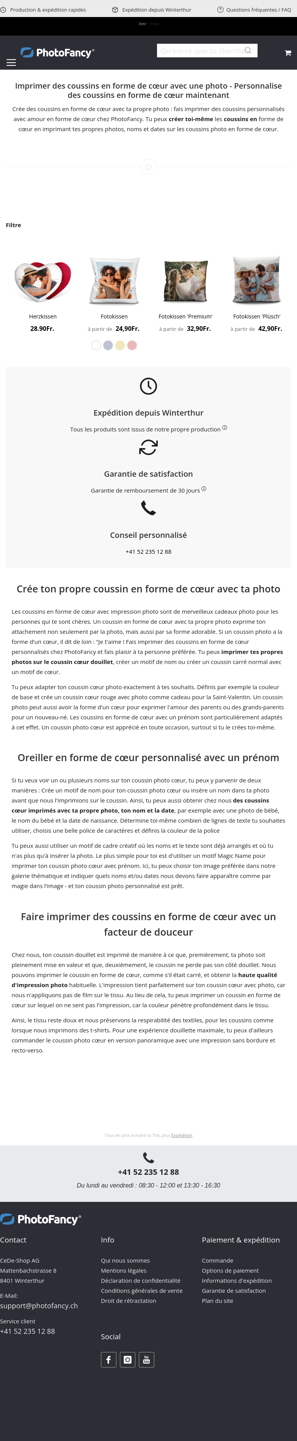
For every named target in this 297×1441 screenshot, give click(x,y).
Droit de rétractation (128, 1300)
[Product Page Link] (43, 280)
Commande (217, 1260)
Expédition (181, 1135)
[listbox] (114, 345)
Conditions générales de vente (142, 1290)
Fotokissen (114, 316)
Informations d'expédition (237, 1280)
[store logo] (57, 52)
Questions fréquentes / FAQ (254, 9)
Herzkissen (42, 316)
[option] (96, 345)
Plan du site (217, 1300)
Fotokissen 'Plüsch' (256, 316)
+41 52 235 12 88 (149, 551)
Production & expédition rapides (43, 9)
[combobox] (207, 51)
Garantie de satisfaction (234, 1290)
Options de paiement (230, 1270)
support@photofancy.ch (39, 1305)
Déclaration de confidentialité (141, 1280)
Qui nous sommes (125, 1260)
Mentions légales (124, 1270)
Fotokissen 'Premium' (186, 316)
